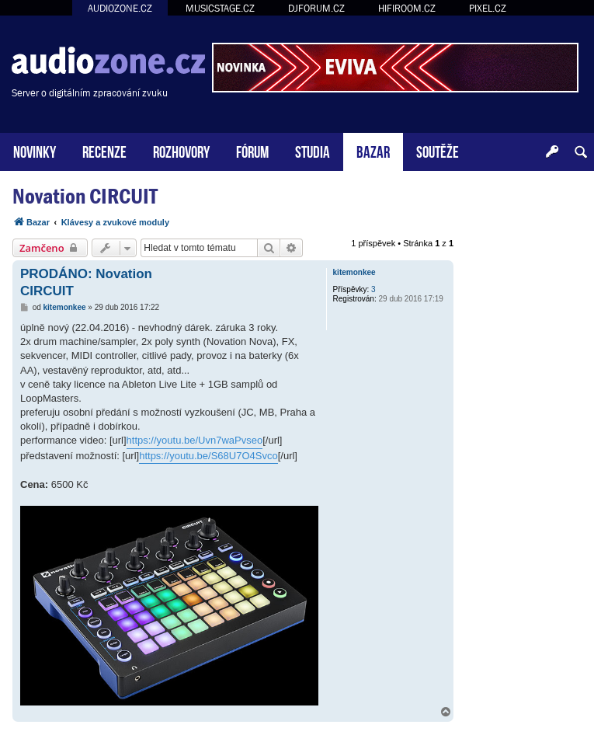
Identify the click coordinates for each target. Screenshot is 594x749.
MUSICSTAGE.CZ (220, 8)
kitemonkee (354, 272)
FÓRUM (252, 150)
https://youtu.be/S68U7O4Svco (208, 456)
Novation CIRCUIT (85, 196)
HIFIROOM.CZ (407, 8)
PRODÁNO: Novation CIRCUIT (86, 282)
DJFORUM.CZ (316, 8)
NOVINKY (34, 150)
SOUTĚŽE (437, 150)
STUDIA (312, 150)
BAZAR (373, 150)
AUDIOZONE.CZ (120, 8)
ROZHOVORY (181, 150)
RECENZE (104, 150)
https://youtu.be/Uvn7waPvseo (195, 440)
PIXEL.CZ (487, 8)
